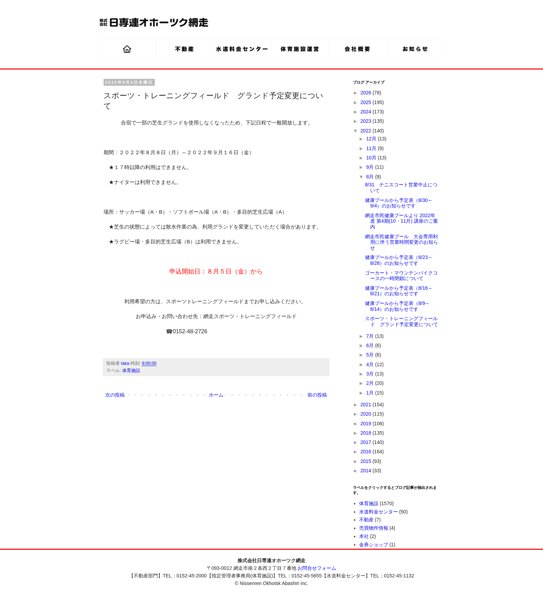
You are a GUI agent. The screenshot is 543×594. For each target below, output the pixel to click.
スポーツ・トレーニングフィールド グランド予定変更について (401, 321)
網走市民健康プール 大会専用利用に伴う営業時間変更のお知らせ (401, 242)
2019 (366, 423)
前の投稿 (317, 395)
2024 (366, 111)
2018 (366, 433)
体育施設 (131, 370)
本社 (364, 536)
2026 (366, 92)
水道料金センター (378, 511)
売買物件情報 (373, 528)
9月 (370, 167)
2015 (366, 461)
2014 (366, 470)
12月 (371, 138)
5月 (370, 355)
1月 (370, 393)
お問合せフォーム (316, 568)
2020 (366, 414)
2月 (370, 383)
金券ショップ (373, 544)
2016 (366, 451)
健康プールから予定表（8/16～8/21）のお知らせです (399, 291)
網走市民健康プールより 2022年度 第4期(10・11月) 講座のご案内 (401, 221)
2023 (366, 121)
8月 (370, 176)
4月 (370, 364)
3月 (370, 374)
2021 (366, 404)
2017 (366, 442)
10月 (371, 157)
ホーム (216, 395)
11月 (371, 148)
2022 (366, 130)
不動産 (366, 519)
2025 (366, 102)
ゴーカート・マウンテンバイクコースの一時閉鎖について (401, 275)
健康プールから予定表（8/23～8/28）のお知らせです (399, 260)
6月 (370, 345)
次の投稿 (115, 395)
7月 (370, 336)
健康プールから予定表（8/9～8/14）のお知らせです (397, 306)
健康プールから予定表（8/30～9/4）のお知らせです (399, 203)
